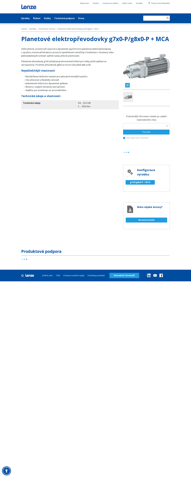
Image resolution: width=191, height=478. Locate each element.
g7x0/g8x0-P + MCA (140, 148)
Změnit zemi (47, 241)
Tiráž (58, 241)
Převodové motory (47, 29)
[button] (6, 471)
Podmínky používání (96, 241)
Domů (24, 29)
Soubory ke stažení (110, 3)
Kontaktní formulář (124, 241)
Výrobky (25, 18)
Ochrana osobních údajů (73, 241)
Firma (81, 18)
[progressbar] (126, 118)
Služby (47, 18)
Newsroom (84, 3)
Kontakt (139, 3)
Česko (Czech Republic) (159, 3)
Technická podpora (64, 18)
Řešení (36, 18)
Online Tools (127, 3)
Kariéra (96, 3)
